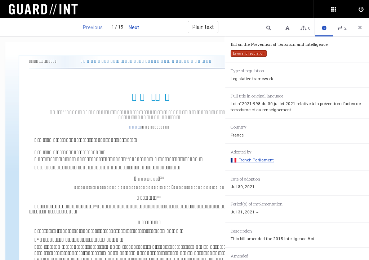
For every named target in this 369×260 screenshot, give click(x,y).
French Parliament (252, 159)
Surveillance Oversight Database (47, 9)
